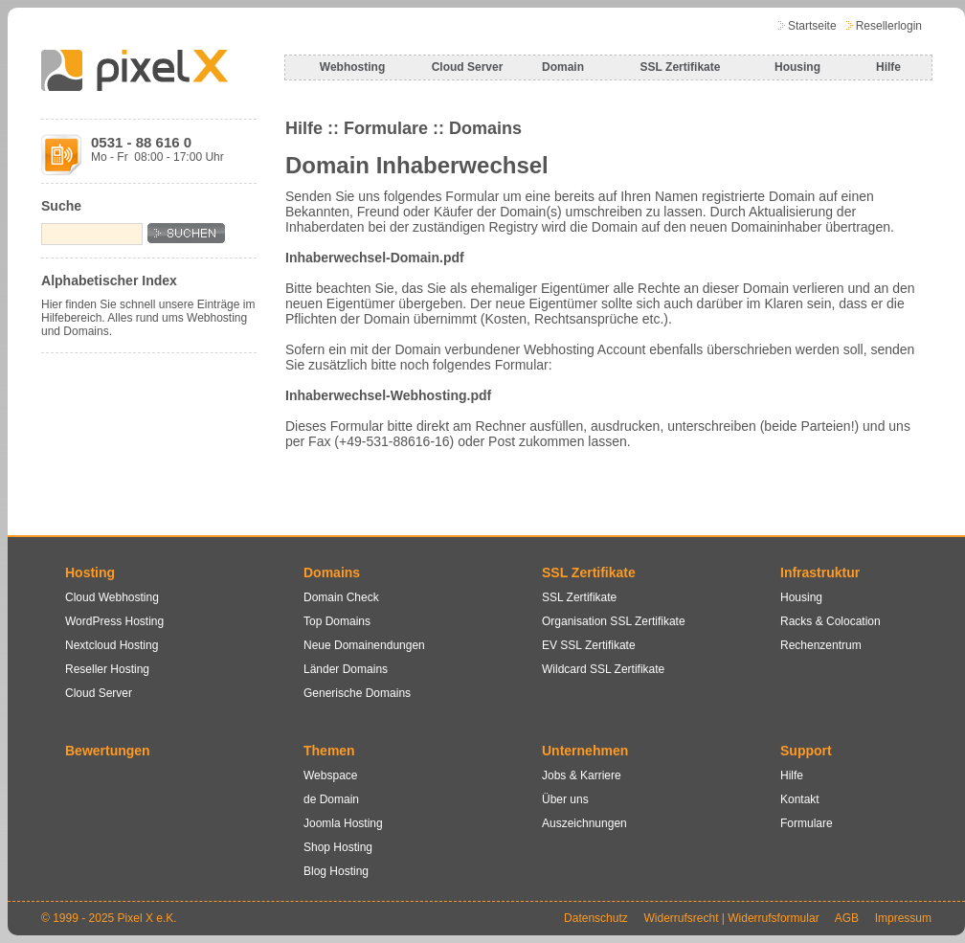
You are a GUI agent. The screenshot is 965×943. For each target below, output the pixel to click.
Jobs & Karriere (581, 775)
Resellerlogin (889, 26)
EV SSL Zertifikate (589, 645)
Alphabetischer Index (109, 280)
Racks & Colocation (830, 621)
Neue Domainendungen (364, 645)
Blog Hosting (336, 871)
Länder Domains (345, 669)
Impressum (903, 918)
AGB (847, 918)
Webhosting (352, 67)
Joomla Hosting (343, 823)
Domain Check (341, 597)
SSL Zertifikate (680, 67)
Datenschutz (596, 918)
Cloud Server (468, 67)
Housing (797, 67)
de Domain (331, 799)
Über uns (565, 799)
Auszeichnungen (584, 823)
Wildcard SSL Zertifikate (603, 669)
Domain (563, 67)
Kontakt (799, 799)
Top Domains (336, 621)
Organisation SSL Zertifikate (613, 621)
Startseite (812, 26)
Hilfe (888, 67)
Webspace (330, 775)
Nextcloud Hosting (111, 645)
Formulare (806, 823)
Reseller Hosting (107, 669)
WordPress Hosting (114, 621)
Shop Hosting (337, 847)
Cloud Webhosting (112, 597)
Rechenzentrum (821, 645)
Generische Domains (357, 693)
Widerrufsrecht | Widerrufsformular (731, 918)
